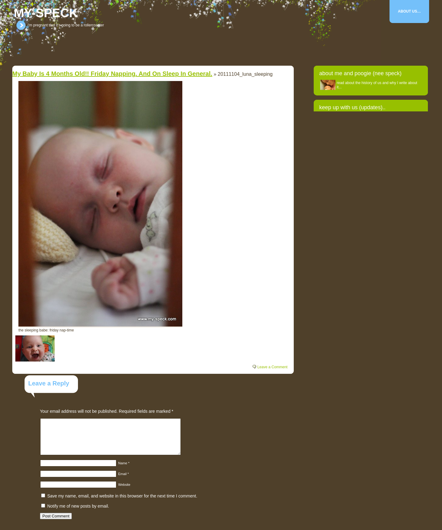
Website (124, 484)
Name (124, 463)
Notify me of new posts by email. (78, 506)
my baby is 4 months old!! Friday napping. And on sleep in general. (112, 73)
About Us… (409, 11)
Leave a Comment (272, 367)
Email (123, 474)
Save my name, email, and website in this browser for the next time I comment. (122, 495)
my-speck (46, 13)
